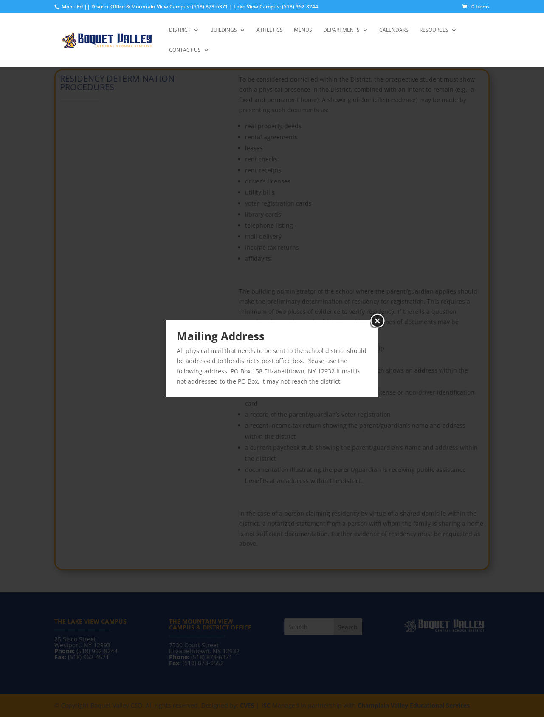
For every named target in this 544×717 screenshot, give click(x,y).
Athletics (269, 30)
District (180, 30)
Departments (341, 30)
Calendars (394, 30)
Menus (303, 30)
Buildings (223, 30)
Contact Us (185, 50)
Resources (434, 30)
